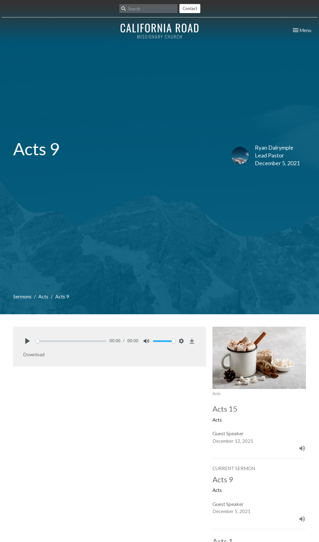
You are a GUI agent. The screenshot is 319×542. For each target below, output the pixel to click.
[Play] (27, 341)
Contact (190, 8)
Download (34, 354)
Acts (43, 296)
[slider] (71, 341)
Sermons (22, 296)
